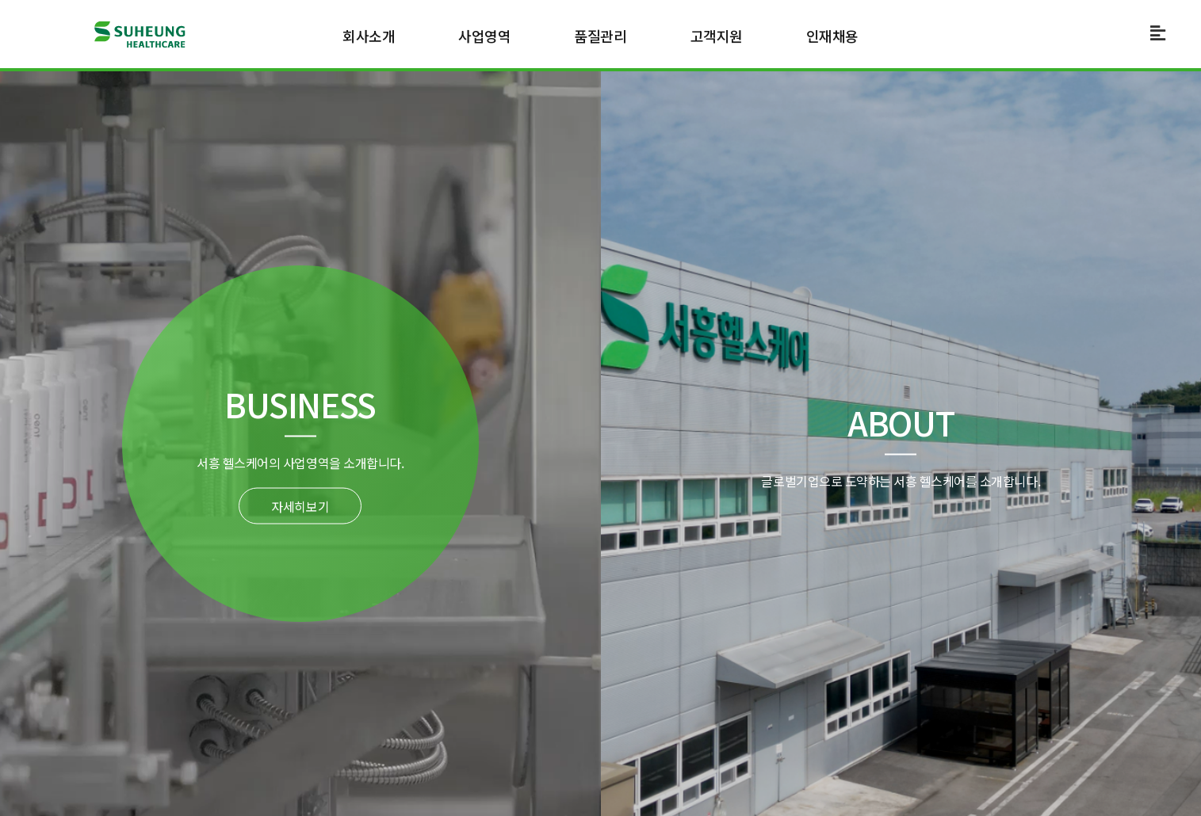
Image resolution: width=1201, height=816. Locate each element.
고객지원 (716, 35)
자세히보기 (300, 506)
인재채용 (832, 35)
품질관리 (600, 35)
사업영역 (484, 35)
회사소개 (368, 35)
